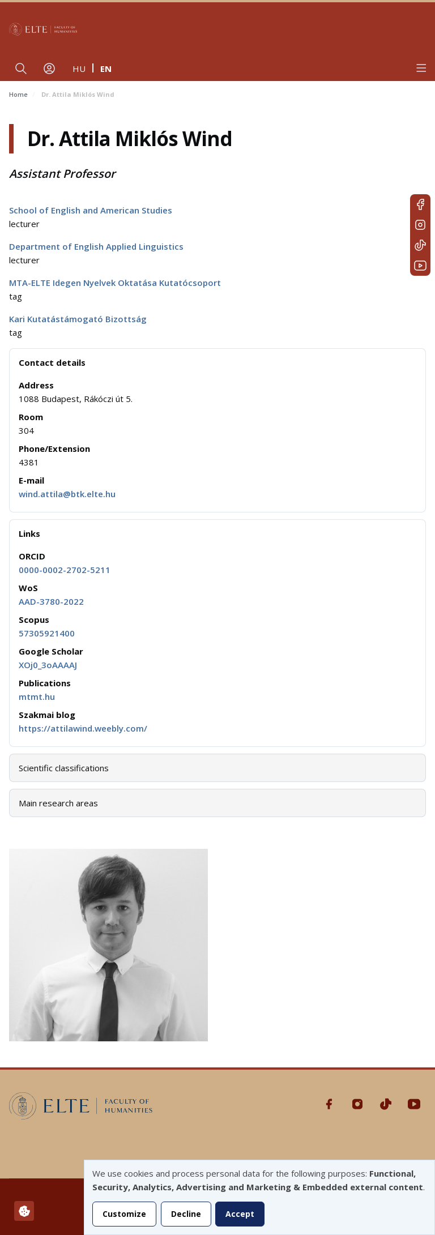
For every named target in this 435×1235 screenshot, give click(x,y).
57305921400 (47, 633)
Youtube (420, 265)
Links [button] (29, 533)
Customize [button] (124, 1213)
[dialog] (259, 1197)
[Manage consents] (24, 1211)
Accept (239, 1213)
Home (18, 94)
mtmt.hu (37, 696)
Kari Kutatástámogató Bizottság (78, 318)
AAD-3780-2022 (51, 601)
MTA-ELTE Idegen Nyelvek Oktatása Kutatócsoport (115, 282)
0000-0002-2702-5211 (64, 569)
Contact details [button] (52, 362)
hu (79, 68)
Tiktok (420, 245)
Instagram (420, 225)
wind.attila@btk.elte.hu (67, 493)
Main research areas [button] (58, 803)
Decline (186, 1213)
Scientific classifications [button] (64, 768)
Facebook (420, 204)
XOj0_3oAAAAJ (48, 664)
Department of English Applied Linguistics (96, 246)
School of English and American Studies (90, 210)
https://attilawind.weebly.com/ (83, 728)
